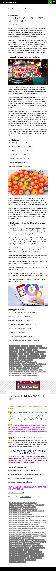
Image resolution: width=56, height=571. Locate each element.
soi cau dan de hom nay (15, 506)
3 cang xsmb (24, 346)
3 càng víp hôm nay (14, 346)
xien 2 (27, 375)
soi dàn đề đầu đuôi (27, 536)
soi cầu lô (12, 367)
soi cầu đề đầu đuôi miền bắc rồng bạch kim (20, 522)
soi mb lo (34, 371)
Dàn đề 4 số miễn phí (32, 347)
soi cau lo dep (13, 369)
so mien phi (42, 357)
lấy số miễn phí (34, 353)
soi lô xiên (27, 371)
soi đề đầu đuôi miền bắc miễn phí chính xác (20, 546)
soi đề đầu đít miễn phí (28, 538)
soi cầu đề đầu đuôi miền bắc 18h (17, 510)
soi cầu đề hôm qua (32, 361)
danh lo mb (22, 351)
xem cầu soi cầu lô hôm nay (16, 375)
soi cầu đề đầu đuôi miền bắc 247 (35, 510)
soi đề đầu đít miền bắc (15, 538)
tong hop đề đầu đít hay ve (16, 559)
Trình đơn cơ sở (54, 2)
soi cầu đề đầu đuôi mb (15, 508)
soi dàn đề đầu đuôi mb (39, 536)
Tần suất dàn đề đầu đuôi (22, 548)
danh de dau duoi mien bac (16, 504)
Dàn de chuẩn (43, 347)
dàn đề (11, 347)
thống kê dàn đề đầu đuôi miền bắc (34, 554)
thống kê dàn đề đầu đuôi (35, 552)
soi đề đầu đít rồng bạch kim (17, 540)
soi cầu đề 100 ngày (14, 359)
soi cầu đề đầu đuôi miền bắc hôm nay (19, 516)
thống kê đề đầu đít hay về (34, 558)
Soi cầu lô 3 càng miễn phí (23, 367)
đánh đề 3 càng (13, 351)
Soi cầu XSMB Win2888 (15, 536)
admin (19, 402)
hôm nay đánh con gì (40, 351)
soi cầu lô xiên (34, 369)
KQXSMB (27, 353)
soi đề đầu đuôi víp (37, 546)
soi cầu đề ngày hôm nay (29, 363)
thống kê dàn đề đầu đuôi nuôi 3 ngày (19, 556)
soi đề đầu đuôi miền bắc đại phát (32, 544)
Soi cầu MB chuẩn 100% (14, 393)
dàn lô (21, 349)
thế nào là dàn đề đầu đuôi (31, 550)
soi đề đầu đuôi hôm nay (39, 542)
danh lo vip (30, 351)
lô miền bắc (22, 355)
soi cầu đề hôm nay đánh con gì (17, 361)
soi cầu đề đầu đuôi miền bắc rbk (38, 520)
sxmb (11, 373)
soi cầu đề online (41, 363)
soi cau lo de (35, 367)
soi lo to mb (20, 371)
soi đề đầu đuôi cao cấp (25, 542)
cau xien (39, 346)
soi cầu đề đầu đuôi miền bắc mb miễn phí (19, 518)
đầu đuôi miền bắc (29, 504)
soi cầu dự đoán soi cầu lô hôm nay (33, 365)
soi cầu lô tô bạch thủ (38, 526)
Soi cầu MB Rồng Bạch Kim (16, 528)
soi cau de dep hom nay (26, 359)
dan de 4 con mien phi (20, 347)
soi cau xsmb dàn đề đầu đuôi (36, 532)
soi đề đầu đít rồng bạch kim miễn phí (35, 540)
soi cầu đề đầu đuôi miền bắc (30, 508)
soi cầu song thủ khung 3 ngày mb (18, 532)
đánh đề (36, 349)
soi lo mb (12, 371)
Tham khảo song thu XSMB (16, 550)
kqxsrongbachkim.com (9, 2)
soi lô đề (12, 548)
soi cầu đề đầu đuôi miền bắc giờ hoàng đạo (20, 514)
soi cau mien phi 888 (39, 528)
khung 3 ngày (13, 353)
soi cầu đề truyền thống (16, 365)
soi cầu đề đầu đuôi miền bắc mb (38, 516)
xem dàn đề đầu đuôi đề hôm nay (18, 561)
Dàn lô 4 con (28, 349)
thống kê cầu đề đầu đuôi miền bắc (18, 552)
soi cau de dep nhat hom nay (30, 524)
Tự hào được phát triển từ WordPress (10, 569)
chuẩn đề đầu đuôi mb (30, 502)
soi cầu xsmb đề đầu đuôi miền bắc (18, 534)
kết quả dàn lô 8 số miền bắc (16, 493)
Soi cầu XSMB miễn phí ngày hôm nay (37, 534)
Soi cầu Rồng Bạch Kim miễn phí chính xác (20, 530)
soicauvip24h (42, 371)
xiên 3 (31, 375)
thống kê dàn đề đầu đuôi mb (17, 554)
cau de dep (32, 346)
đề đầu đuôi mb (40, 504)
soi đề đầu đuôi (13, 542)
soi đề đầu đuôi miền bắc (16, 544)
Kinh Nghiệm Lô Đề (13, 15)
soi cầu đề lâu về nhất (15, 363)
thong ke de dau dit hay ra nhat (18, 558)
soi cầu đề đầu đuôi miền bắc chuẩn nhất (20, 512)
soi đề (41, 369)
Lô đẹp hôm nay (13, 355)
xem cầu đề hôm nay (32, 373)
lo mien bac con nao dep (33, 355)
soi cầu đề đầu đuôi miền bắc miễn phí (19, 520)
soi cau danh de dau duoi (30, 506)
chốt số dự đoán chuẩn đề (16, 502)
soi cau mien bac (28, 528)
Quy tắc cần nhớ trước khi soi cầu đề (25, 20)
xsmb (36, 375)
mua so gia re (13, 357)
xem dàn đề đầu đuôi (30, 559)
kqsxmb (21, 353)
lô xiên (43, 355)
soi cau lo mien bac (23, 369)
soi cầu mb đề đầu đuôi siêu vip (28, 397)
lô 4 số (42, 353)
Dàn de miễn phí (13, 349)
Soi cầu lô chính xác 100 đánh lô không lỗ (20, 526)
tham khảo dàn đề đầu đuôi (38, 548)
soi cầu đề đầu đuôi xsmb (39, 522)
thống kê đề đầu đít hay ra (37, 556)
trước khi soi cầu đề (20, 373)
